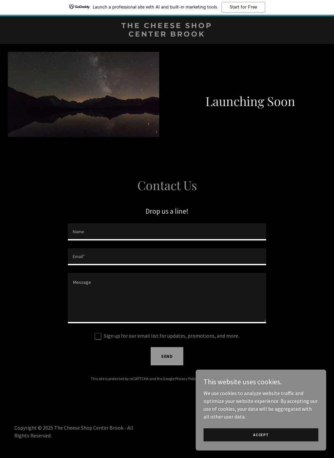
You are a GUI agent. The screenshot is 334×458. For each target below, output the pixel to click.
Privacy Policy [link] (186, 378)
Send (167, 356)
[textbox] (167, 231)
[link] (167, 34)
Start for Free (243, 7)
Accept (261, 434)
